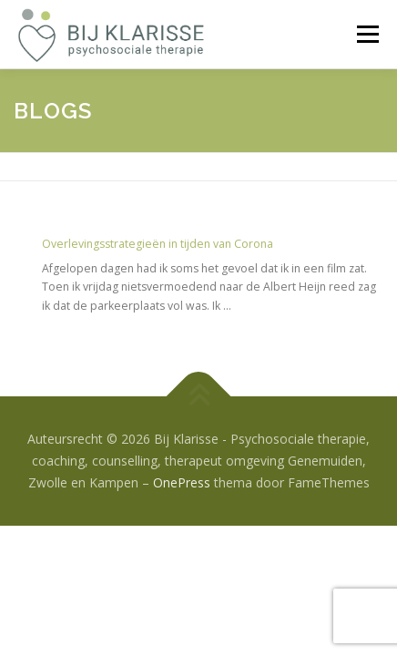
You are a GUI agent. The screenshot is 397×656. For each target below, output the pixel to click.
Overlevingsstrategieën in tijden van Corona (157, 243)
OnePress (181, 482)
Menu (366, 34)
